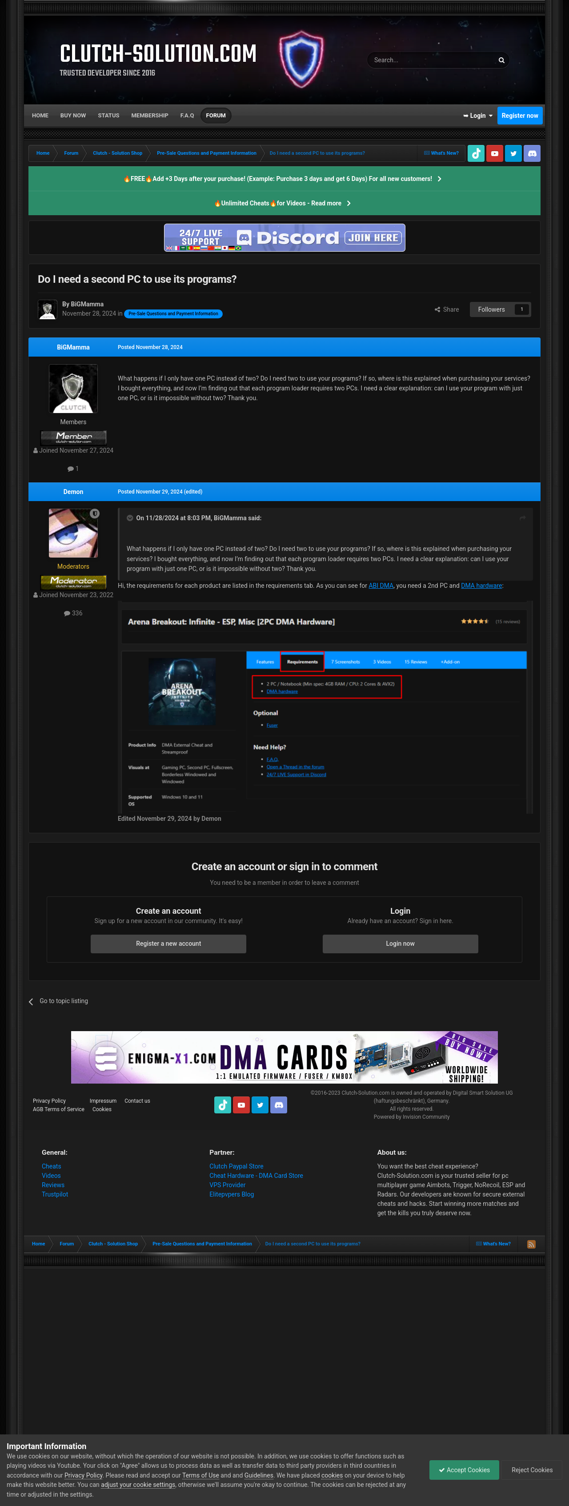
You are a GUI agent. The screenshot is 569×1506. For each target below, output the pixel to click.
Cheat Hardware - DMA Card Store (256, 1175)
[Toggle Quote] (131, 518)
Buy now (73, 115)
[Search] (409, 60)
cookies (332, 1475)
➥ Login (478, 115)
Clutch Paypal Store (236, 1166)
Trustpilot (55, 1194)
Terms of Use (200, 1475)
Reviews (53, 1185)
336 (73, 613)
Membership (149, 115)
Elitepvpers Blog (231, 1194)
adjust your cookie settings (138, 1484)
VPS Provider (227, 1185)
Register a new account (168, 943)
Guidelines (258, 1475)
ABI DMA (381, 585)
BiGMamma (73, 347)
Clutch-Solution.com (365, 1093)
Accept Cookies (464, 1470)
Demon (74, 491)
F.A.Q (187, 115)
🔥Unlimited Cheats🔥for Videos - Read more (277, 203)
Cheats (51, 1166)
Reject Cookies (531, 1470)
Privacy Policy (49, 1101)
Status (109, 115)
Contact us (137, 1101)
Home (40, 115)
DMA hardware (481, 585)
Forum (216, 115)
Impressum (103, 1101)
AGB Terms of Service (58, 1109)
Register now (520, 115)
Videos (51, 1175)
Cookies (102, 1109)
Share (447, 309)
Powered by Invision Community (412, 1117)
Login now (400, 943)
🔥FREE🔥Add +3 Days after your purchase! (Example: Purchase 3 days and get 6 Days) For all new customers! (277, 178)
